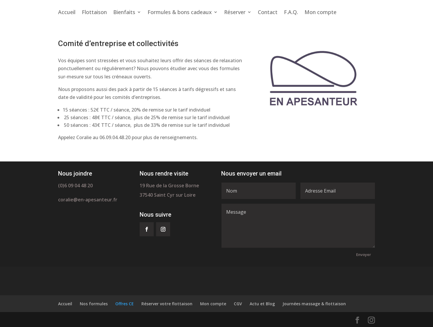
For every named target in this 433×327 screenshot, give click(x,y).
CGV (238, 303)
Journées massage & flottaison (314, 303)
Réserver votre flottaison (166, 303)
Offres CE (124, 303)
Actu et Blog (262, 303)
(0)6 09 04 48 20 (75, 185)
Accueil (66, 13)
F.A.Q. (291, 13)
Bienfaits (124, 13)
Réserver (235, 13)
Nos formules (94, 303)
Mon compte (320, 13)
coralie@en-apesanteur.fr (87, 199)
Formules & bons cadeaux (180, 13)
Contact (268, 13)
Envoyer (363, 254)
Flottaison (94, 13)
